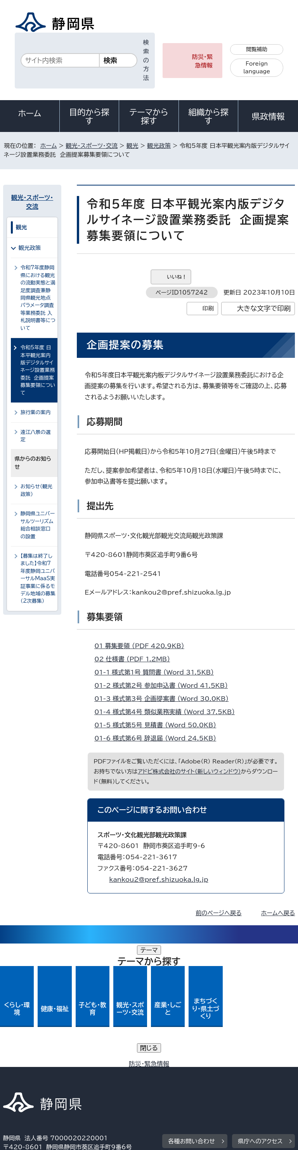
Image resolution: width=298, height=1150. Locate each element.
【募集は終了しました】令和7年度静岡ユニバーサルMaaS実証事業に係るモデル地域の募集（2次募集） (38, 578)
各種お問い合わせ (191, 1018)
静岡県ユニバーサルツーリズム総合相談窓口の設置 (38, 525)
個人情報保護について (126, 1066)
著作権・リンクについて (39, 1066)
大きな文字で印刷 (264, 308)
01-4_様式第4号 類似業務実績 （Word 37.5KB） (167, 712)
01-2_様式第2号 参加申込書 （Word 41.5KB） (164, 685)
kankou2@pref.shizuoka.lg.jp (158, 879)
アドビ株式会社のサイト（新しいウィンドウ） (189, 771)
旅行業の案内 (36, 412)
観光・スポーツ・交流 (92, 146)
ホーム (30, 113)
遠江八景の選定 (36, 436)
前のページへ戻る (219, 913)
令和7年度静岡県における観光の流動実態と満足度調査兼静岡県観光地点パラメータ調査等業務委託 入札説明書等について (38, 297)
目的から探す (89, 116)
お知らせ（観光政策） (37, 490)
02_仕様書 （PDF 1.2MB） (135, 659)
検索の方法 (146, 60)
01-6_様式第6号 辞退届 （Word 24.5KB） (158, 738)
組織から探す (208, 116)
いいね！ (177, 276)
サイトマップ (25, 1084)
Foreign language (256, 68)
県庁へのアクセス (260, 1018)
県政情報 (268, 116)
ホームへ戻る (278, 913)
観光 (132, 146)
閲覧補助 (256, 49)
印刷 (208, 308)
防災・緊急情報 (202, 61)
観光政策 (159, 146)
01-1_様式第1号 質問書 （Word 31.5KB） (157, 672)
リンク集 (204, 1075)
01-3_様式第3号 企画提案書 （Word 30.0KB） (164, 699)
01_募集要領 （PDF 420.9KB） (142, 646)
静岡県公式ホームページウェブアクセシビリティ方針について (88, 1075)
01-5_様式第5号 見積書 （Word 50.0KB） (158, 725)
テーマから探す (149, 116)
